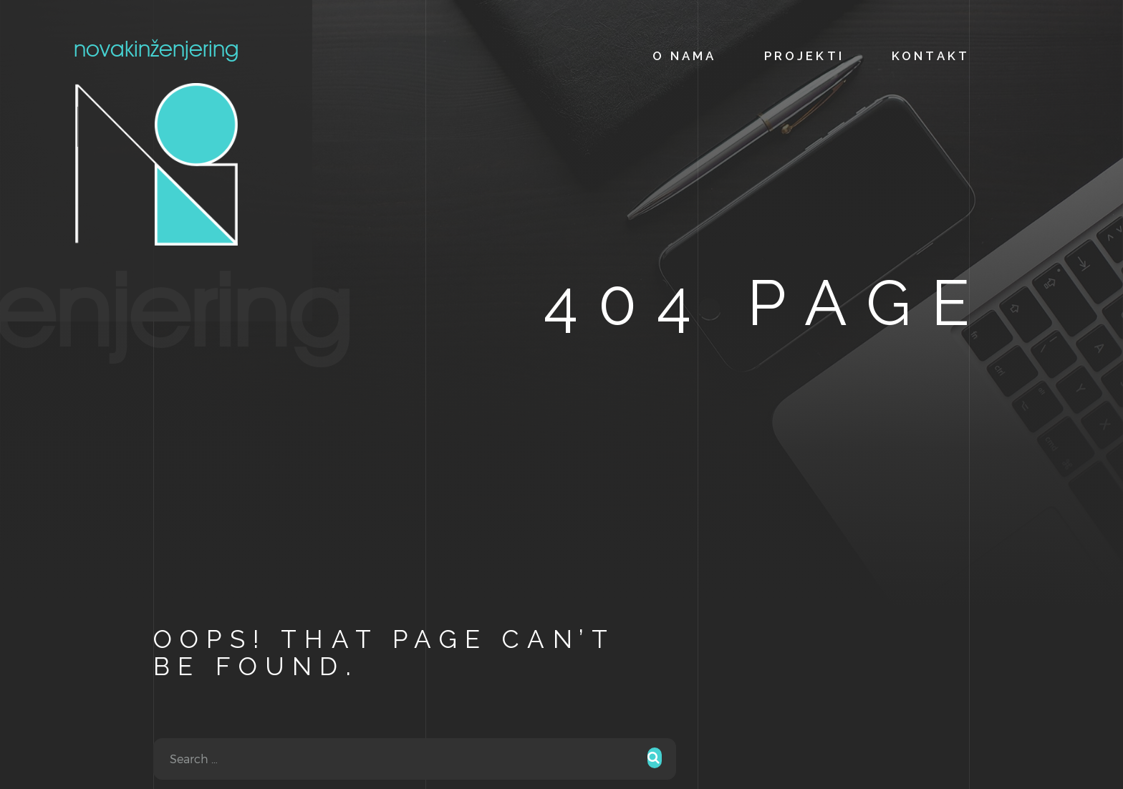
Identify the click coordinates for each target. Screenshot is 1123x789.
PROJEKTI (804, 56)
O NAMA (684, 56)
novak (156, 142)
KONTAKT (931, 56)
